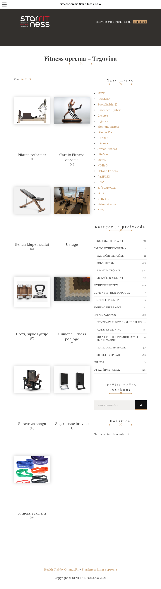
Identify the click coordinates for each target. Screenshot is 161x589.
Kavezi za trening (109, 329)
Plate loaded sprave (111, 347)
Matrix (101, 160)
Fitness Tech (105, 132)
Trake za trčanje (108, 270)
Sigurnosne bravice (72, 423)
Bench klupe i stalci (32, 244)
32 (26, 79)
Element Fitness (108, 126)
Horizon (102, 137)
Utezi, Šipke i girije (32, 334)
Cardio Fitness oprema (110, 248)
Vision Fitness (106, 204)
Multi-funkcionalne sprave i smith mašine (117, 339)
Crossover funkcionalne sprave (119, 322)
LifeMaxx (103, 154)
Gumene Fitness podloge (112, 292)
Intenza (102, 143)
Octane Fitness (107, 171)
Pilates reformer (32, 154)
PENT (101, 182)
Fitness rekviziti (32, 513)
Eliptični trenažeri (110, 255)
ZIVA (100, 210)
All (30, 79)
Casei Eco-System (109, 110)
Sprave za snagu (32, 423)
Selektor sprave (108, 355)
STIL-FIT (103, 198)
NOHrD (102, 165)
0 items (117, 22)
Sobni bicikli (106, 263)
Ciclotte (102, 115)
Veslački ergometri (110, 278)
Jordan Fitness (107, 149)
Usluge (72, 244)
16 (22, 79)
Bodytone (103, 99)
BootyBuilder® (107, 104)
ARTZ (101, 93)
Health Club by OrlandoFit (61, 569)
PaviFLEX (103, 176)
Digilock (102, 121)
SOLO (101, 193)
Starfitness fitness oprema (99, 569)
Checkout (140, 22)
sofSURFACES (106, 187)
